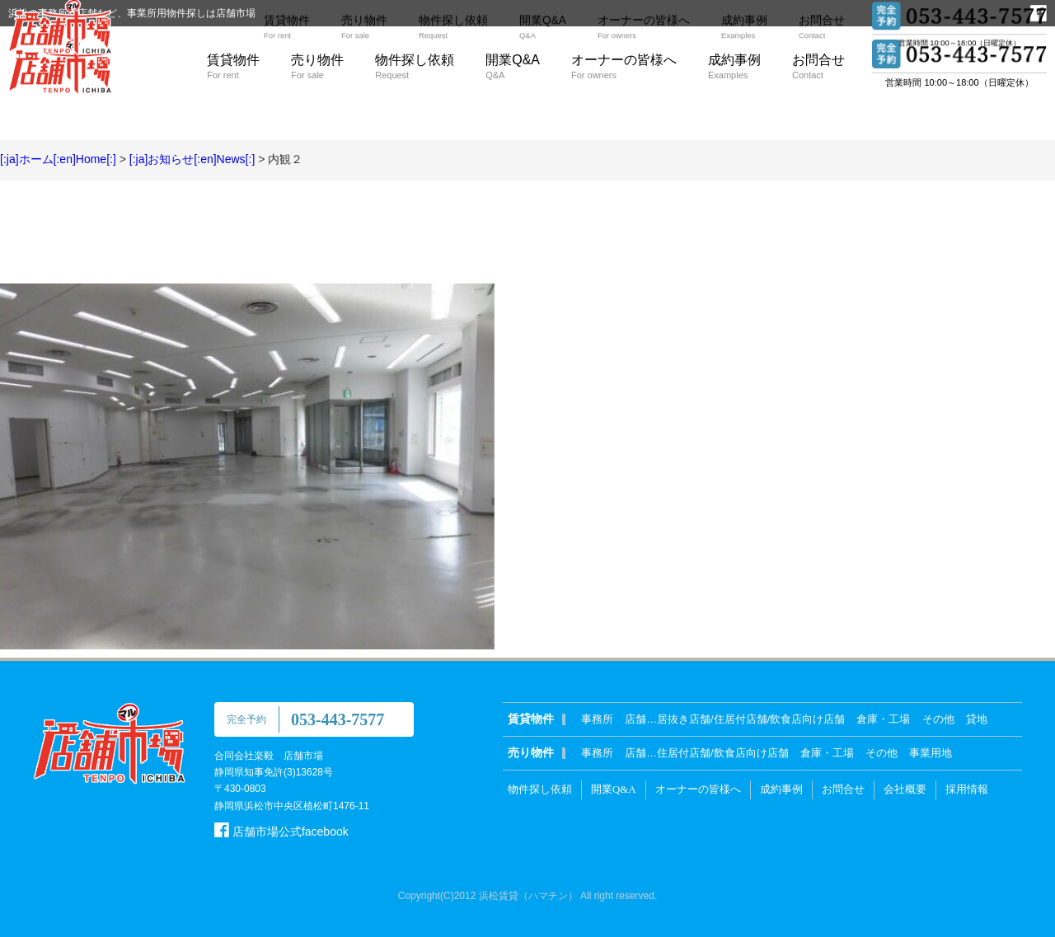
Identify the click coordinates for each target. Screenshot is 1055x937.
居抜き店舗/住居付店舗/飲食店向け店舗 (751, 719)
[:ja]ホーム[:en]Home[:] (58, 159)
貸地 (976, 719)
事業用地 (930, 753)
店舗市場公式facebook (281, 831)
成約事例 (734, 66)
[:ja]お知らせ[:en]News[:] (192, 159)
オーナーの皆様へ (624, 66)
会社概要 (905, 789)
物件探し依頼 (414, 66)
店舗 (635, 719)
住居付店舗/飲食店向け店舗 (723, 753)
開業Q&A (512, 66)
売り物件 (317, 66)
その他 (938, 719)
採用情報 (966, 789)
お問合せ (818, 66)
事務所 (597, 719)
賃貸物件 (233, 66)
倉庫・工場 (883, 719)
